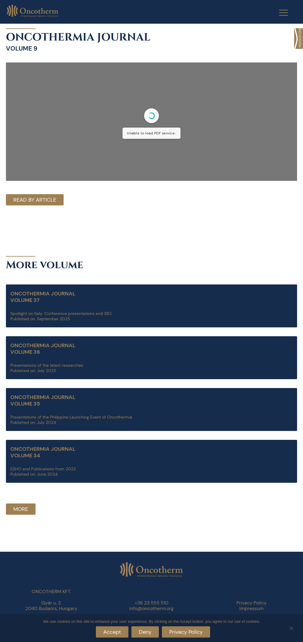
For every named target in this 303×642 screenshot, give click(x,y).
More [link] (20, 509)
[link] (298, 38)
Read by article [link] (34, 199)
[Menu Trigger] (280, 12)
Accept (112, 631)
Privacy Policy (186, 631)
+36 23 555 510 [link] (151, 603)
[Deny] (291, 627)
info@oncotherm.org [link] (151, 608)
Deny (145, 631)
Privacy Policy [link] (251, 603)
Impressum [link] (251, 608)
